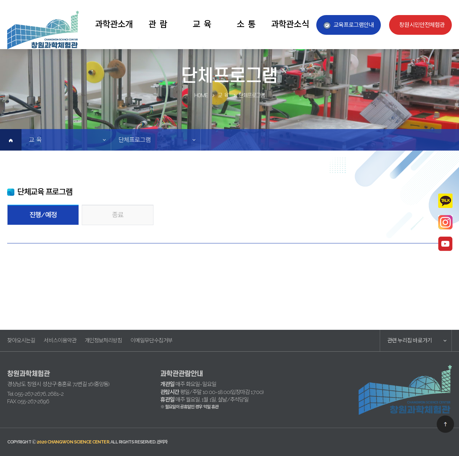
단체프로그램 (134, 139)
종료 (117, 215)
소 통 (246, 24)
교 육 (202, 24)
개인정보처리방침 (103, 340)
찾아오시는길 (21, 340)
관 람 (157, 24)
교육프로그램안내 (353, 25)
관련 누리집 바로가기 (409, 340)
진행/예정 (42, 215)
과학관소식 (290, 24)
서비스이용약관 (59, 340)
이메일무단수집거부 (152, 340)
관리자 (162, 442)
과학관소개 (114, 24)
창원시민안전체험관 (422, 25)
